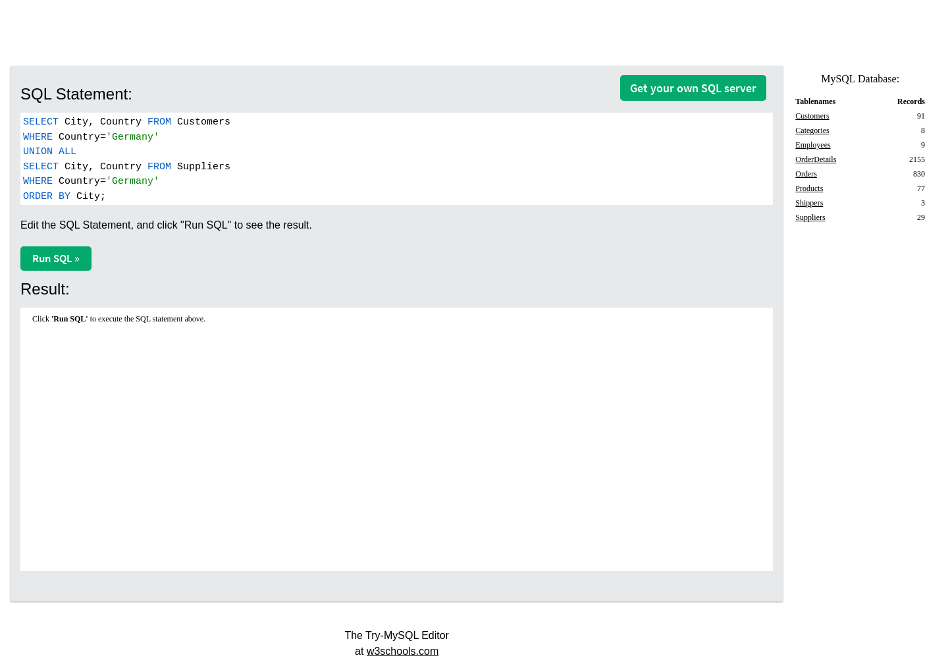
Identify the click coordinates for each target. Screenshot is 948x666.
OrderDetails (815, 159)
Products (809, 188)
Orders (806, 174)
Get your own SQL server (693, 88)
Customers (812, 116)
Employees (812, 145)
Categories (812, 130)
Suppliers (810, 217)
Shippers (809, 203)
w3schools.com (402, 651)
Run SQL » (56, 258)
